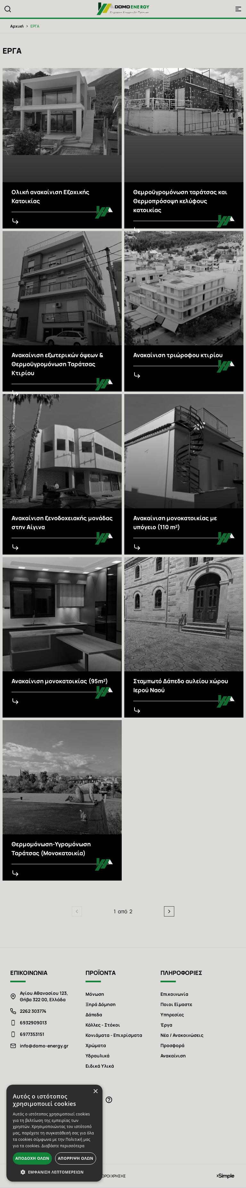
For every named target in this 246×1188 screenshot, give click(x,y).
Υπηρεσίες (172, 1015)
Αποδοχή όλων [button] (32, 1158)
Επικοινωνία (174, 994)
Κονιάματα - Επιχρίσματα (114, 1035)
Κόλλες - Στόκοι (103, 1025)
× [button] (95, 1091)
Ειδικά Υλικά (100, 1066)
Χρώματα (96, 1045)
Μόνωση (95, 994)
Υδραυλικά (98, 1056)
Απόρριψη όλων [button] (75, 1158)
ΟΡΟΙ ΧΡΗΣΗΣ (114, 1176)
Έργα (166, 1025)
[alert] (54, 1133)
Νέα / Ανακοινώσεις (181, 1035)
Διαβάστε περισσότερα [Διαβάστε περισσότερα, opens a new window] (63, 1146)
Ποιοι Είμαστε (176, 1004)
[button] (54, 1172)
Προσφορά (172, 1045)
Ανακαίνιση (173, 1056)
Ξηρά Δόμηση (101, 1004)
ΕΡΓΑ (34, 26)
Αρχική (17, 26)
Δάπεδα (94, 1015)
